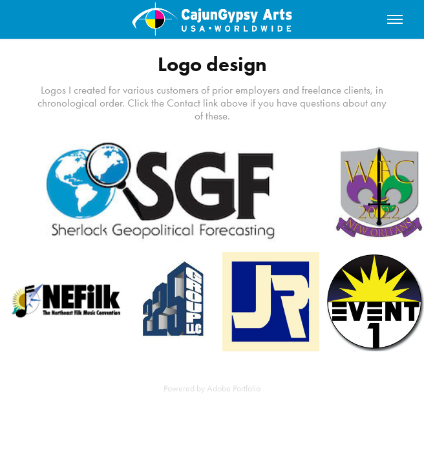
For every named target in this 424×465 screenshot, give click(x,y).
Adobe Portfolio (233, 388)
